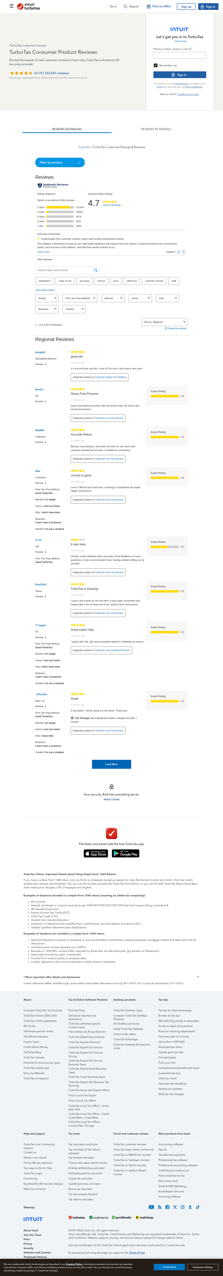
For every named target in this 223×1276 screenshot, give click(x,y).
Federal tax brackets (170, 1088)
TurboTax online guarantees (40, 1020)
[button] (114, 6)
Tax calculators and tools (83, 1144)
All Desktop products (126, 1023)
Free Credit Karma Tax (171, 1175)
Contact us (30, 1152)
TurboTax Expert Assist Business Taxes (87, 1069)
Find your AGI (166, 1062)
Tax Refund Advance (36, 1036)
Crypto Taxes (31, 1041)
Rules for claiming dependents (176, 1031)
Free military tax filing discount (86, 1031)
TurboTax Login (33, 1173)
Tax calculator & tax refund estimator (84, 1150)
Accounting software (170, 1144)
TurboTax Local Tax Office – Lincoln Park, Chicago (85, 1122)
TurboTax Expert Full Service (85, 1047)
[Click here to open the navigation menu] (11, 6)
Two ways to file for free (38, 1168)
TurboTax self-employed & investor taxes (84, 1024)
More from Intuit (168, 1181)
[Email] (179, 55)
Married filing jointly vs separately (178, 1020)
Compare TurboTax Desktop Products (130, 1016)
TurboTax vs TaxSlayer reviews (131, 1160)
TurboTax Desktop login (127, 1010)
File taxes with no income (173, 1036)
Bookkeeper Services (171, 1191)
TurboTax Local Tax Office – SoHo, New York (89, 1106)
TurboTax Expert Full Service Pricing (85, 1053)
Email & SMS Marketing (172, 1186)
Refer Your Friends (34, 1189)
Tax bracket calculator (81, 1157)
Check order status (124, 1034)
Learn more (180, 41)
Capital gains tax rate (170, 1052)
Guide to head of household (175, 1026)
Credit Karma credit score (173, 1170)
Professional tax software (173, 1160)
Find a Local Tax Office (82, 1100)
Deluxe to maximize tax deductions (82, 1016)
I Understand (169, 1267)
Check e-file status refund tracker (87, 1162)
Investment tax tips (169, 1073)
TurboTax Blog (32, 1052)
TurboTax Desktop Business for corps (131, 1045)
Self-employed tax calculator (85, 1173)
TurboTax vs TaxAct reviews (129, 1165)
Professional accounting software (177, 1165)
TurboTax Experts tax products (86, 1037)
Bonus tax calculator (80, 1189)
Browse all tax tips (169, 1015)
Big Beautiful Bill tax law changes (43, 1183)
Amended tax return (170, 1047)
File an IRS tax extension (38, 1162)
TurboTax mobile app (36, 1068)
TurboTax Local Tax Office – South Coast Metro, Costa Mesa (88, 1114)
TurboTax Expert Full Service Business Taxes (85, 1061)
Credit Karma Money (36, 1047)
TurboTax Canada (34, 1057)
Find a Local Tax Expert (82, 1095)
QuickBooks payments (171, 1154)
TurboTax (84, 147)
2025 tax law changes (171, 1094)
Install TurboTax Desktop (128, 1029)
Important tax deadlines (172, 1083)
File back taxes (167, 1057)
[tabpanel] (111, 451)
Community (30, 1178)
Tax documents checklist (82, 1194)
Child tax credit (167, 1078)
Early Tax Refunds (34, 1073)
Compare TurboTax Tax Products (43, 1010)
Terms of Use (137, 1252)
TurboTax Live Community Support (39, 1145)
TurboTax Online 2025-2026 (40, 1015)
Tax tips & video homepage (174, 1010)
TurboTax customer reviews (129, 1144)
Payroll (162, 1149)
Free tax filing (76, 1010)
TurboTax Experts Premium (84, 1042)
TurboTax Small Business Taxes (86, 1077)
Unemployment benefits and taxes (178, 1068)
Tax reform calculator (80, 1199)
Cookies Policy (74, 1264)
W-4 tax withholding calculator (86, 1168)
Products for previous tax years (42, 1062)
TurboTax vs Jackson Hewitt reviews (129, 1171)
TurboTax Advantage (125, 1039)
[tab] (67, 129)
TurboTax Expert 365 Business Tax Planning (88, 1083)
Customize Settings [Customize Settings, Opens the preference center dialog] (203, 1267)
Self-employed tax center (38, 1031)
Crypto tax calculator (80, 1178)
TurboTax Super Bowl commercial (133, 1149)
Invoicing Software (169, 1196)
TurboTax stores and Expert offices (89, 1090)
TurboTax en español (36, 1078)
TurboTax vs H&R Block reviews (132, 1154)
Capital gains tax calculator (84, 1183)
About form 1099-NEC (171, 1041)
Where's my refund (35, 1157)
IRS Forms (29, 1026)
